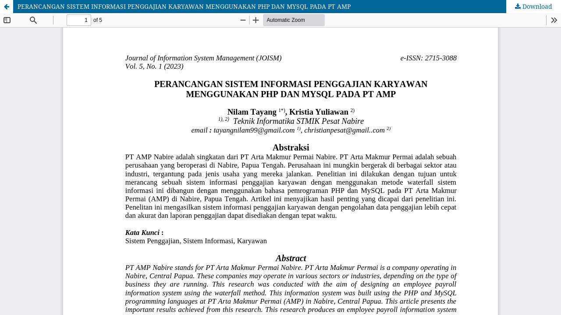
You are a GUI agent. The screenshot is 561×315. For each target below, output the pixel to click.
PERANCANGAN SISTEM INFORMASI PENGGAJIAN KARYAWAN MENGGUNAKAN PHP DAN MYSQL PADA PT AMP (184, 6)
